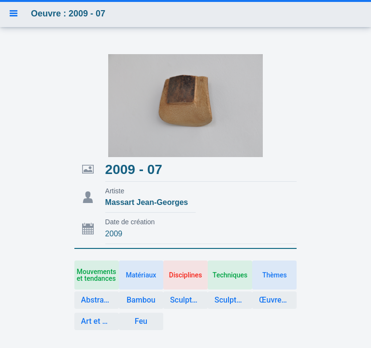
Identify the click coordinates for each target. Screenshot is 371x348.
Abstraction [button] (100, 299)
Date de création (130, 222)
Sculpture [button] (186, 299)
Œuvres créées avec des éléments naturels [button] (278, 299)
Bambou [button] (141, 299)
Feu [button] (141, 321)
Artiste (115, 191)
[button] (13, 13)
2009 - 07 (133, 169)
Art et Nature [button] (100, 321)
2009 (114, 234)
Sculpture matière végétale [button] (233, 299)
